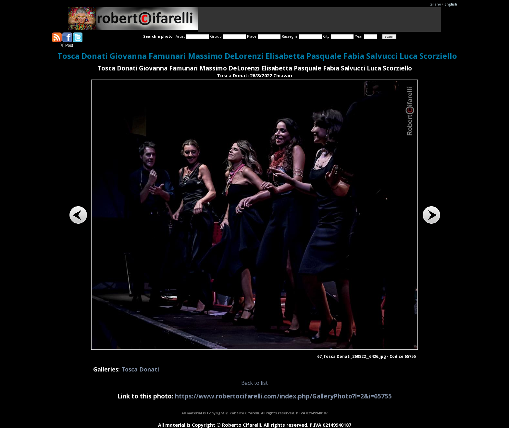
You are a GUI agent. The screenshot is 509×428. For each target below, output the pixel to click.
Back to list (254, 382)
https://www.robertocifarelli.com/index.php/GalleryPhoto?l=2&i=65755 (283, 396)
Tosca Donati (140, 369)
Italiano (434, 4)
